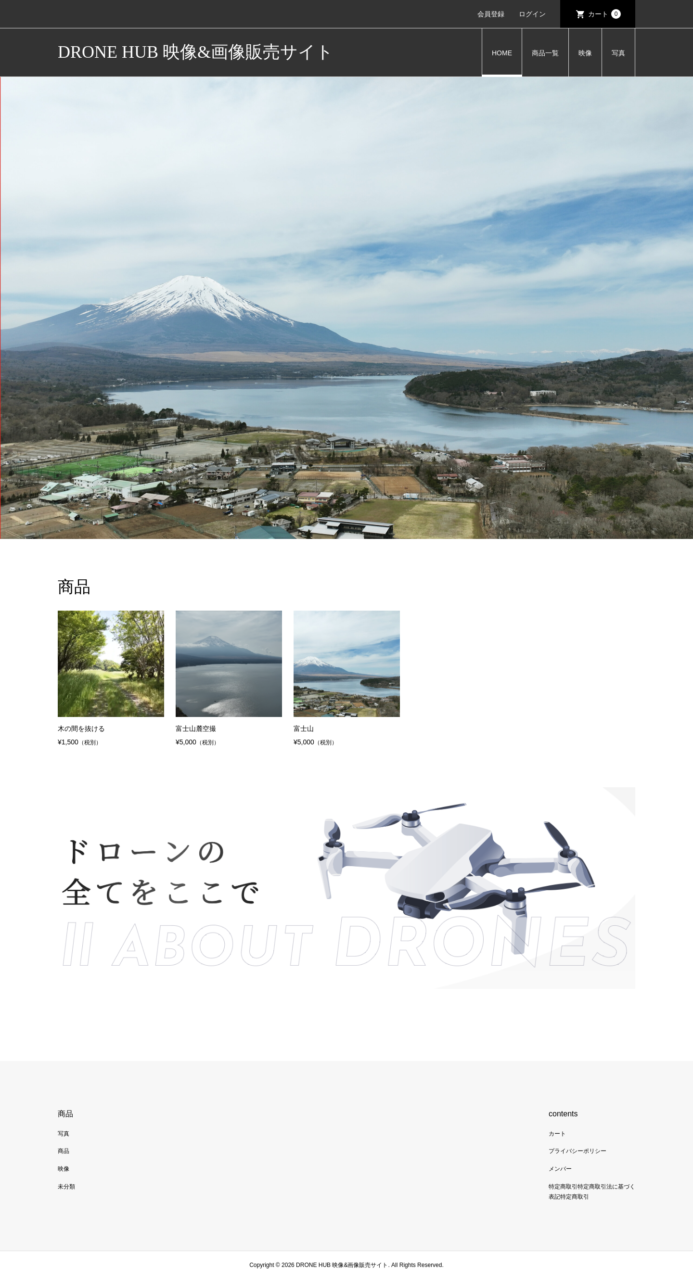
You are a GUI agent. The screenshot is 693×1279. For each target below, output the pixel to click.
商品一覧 (545, 53)
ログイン (532, 14)
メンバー (560, 1168)
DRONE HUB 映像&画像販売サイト (196, 52)
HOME (502, 53)
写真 (618, 53)
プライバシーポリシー (577, 1151)
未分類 (66, 1186)
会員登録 (490, 14)
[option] (346, 308)
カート (604, 14)
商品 (63, 1151)
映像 (585, 53)
